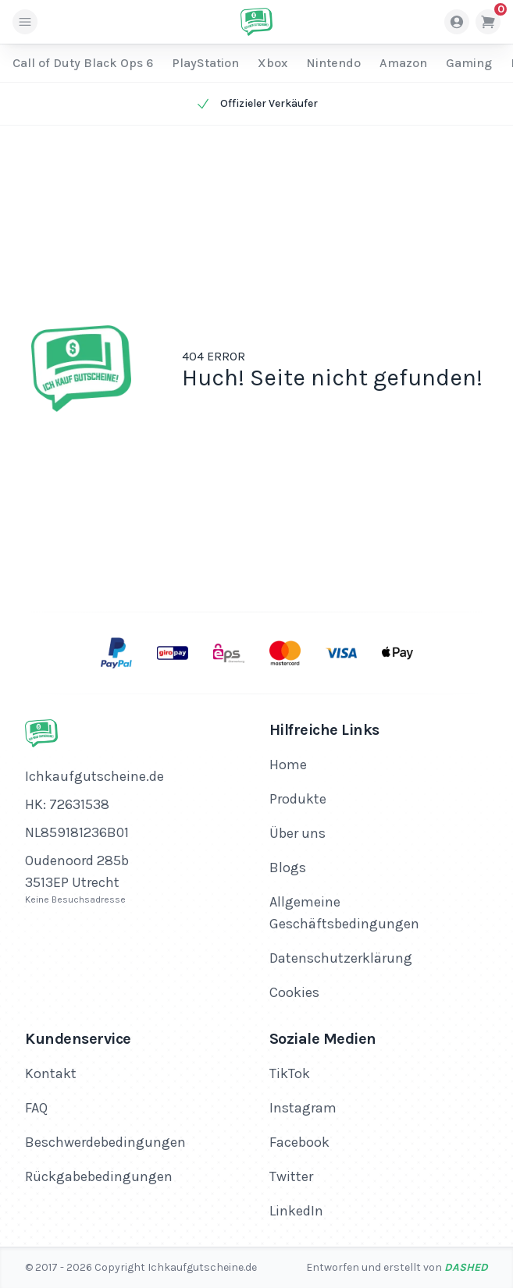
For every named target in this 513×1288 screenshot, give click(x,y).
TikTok (289, 1073)
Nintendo (333, 62)
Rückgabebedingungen (99, 1176)
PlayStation (205, 62)
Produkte (297, 798)
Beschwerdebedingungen (105, 1142)
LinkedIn (296, 1210)
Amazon (403, 62)
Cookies (294, 992)
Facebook (299, 1142)
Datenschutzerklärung (340, 958)
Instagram (303, 1107)
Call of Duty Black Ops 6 (82, 62)
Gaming (469, 62)
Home (288, 764)
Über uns (297, 833)
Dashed (466, 1267)
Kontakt (51, 1073)
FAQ (36, 1107)
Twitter (291, 1176)
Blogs (287, 867)
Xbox (272, 62)
